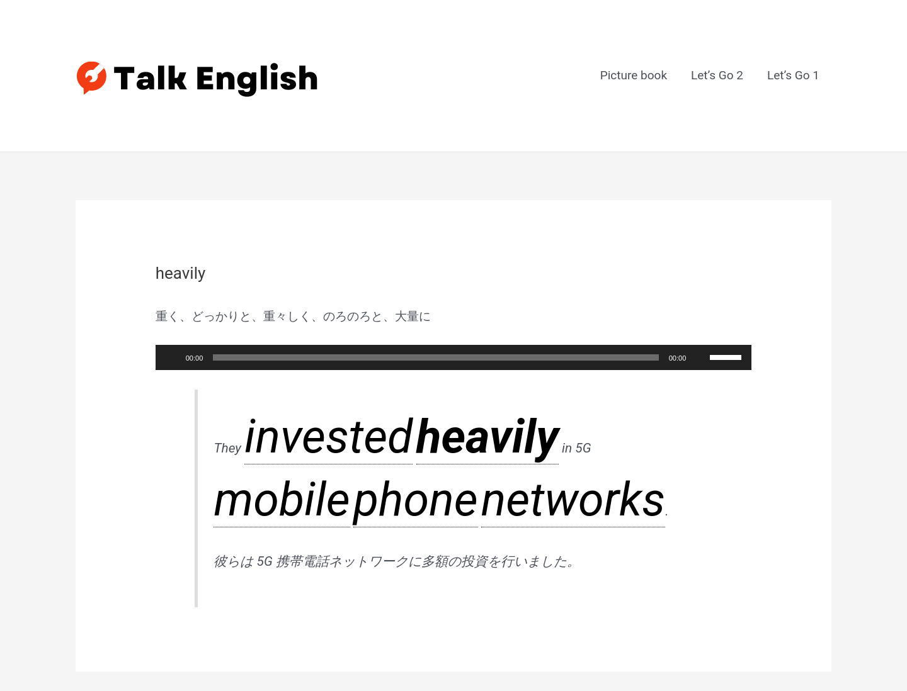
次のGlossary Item (774, 540)
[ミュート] (699, 297)
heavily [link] (315, 353)
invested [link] (268, 353)
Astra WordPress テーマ (537, 648)
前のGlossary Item (133, 540)
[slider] (435, 297)
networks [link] (478, 353)
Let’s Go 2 (717, 45)
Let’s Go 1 (793, 45)
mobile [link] (391, 353)
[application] (454, 297)
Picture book (633, 45)
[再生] (172, 297)
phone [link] (430, 353)
